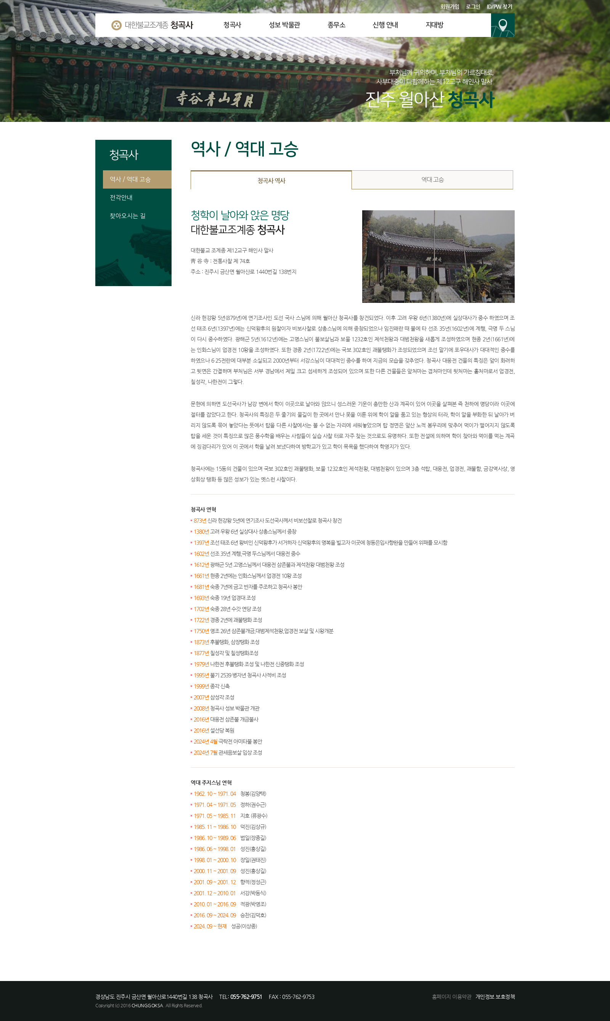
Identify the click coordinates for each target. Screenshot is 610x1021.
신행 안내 (385, 25)
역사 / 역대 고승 (130, 179)
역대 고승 (432, 179)
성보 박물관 (284, 25)
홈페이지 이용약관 (452, 997)
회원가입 (449, 6)
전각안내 (121, 197)
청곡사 (232, 25)
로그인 (473, 6)
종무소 (336, 25)
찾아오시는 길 (128, 216)
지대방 (434, 25)
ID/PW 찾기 (499, 6)
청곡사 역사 (271, 180)
